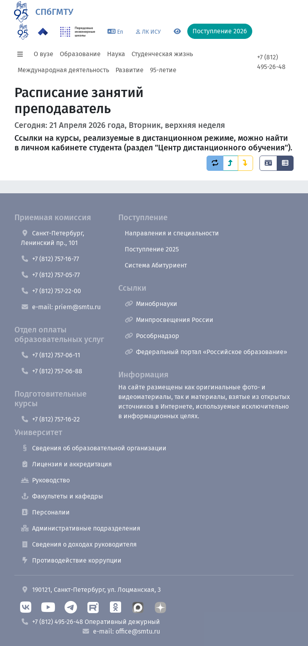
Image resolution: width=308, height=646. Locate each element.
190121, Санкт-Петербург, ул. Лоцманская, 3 (91, 589)
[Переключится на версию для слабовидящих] (177, 32)
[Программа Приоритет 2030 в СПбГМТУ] (43, 32)
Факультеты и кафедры (62, 496)
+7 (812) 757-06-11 (50, 355)
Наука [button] (116, 54)
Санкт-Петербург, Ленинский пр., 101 (52, 238)
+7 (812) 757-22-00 (51, 291)
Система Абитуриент (156, 265)
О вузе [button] (43, 54)
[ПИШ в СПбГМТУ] (77, 32)
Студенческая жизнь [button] (162, 54)
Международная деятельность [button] (63, 70)
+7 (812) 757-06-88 (51, 371)
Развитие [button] (130, 70)
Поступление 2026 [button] (219, 31)
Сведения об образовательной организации (93, 448)
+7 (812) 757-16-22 (50, 419)
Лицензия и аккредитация (66, 464)
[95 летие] (23, 32)
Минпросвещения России (169, 320)
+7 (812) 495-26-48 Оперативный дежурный (90, 622)
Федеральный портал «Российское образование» (206, 352)
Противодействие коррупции (71, 560)
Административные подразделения (80, 528)
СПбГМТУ (54, 11)
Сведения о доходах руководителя (79, 544)
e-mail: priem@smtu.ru (61, 307)
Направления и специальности (172, 233)
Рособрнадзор (152, 336)
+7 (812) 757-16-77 (50, 259)
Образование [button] (80, 54)
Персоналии (45, 512)
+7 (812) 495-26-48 (271, 62)
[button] (22, 54)
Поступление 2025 (152, 249)
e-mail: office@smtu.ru (121, 631)
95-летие (163, 70)
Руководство (45, 480)
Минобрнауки (151, 304)
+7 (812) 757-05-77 (50, 275)
